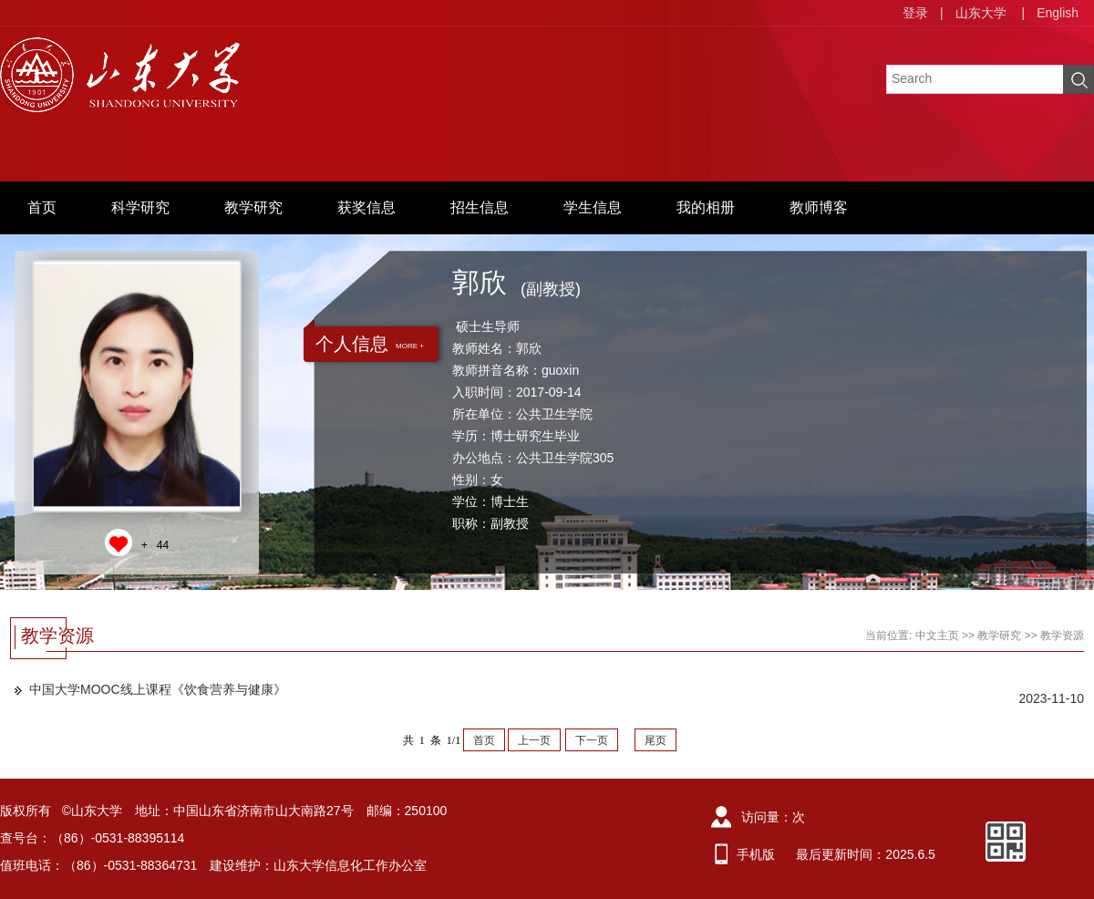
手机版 (756, 854)
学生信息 (592, 207)
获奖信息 (366, 207)
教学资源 (1062, 635)
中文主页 (937, 635)
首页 (42, 207)
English (1058, 12)
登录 (915, 12)
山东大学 (980, 12)
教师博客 (819, 207)
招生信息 (479, 207)
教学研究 (253, 207)
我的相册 (705, 207)
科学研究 (140, 207)
